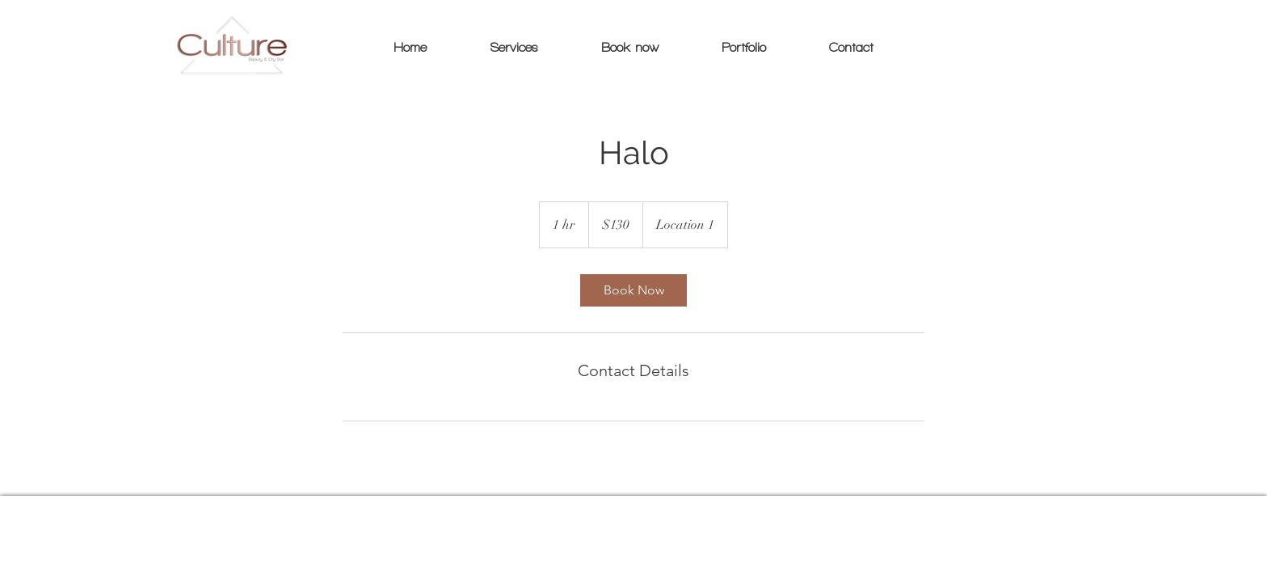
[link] (633, 290)
